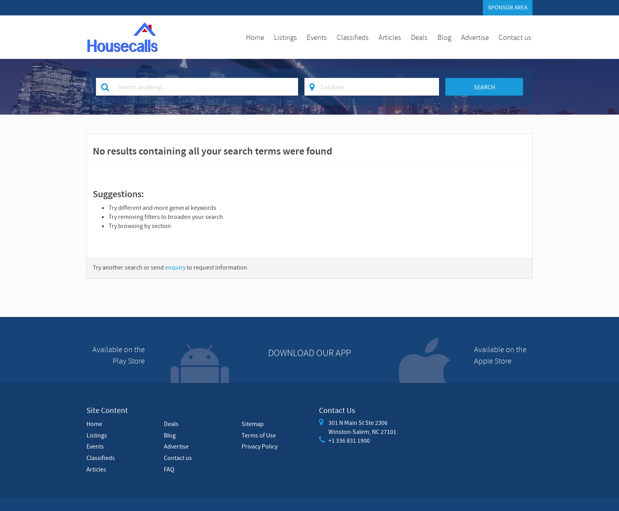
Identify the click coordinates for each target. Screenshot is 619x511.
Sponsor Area (507, 7)
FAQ (169, 469)
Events (317, 37)
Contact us (515, 37)
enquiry (175, 267)
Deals (419, 37)
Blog (444, 37)
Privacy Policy (260, 446)
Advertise (475, 37)
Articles (390, 37)
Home (255, 37)
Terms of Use (259, 435)
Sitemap (253, 424)
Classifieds (353, 37)
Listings (285, 37)
